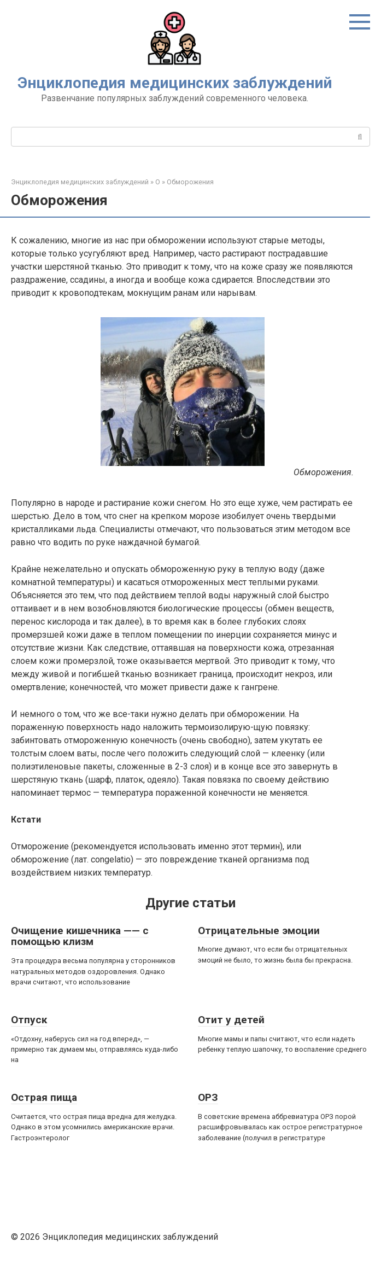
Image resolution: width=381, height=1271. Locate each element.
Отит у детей (231, 1019)
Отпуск (29, 1019)
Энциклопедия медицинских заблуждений (174, 83)
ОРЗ (208, 1097)
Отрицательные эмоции (259, 930)
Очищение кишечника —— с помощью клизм (80, 936)
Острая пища (44, 1097)
